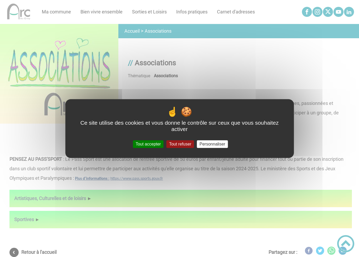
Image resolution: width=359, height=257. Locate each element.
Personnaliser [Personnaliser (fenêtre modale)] (212, 144)
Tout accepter (148, 144)
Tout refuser (180, 144)
